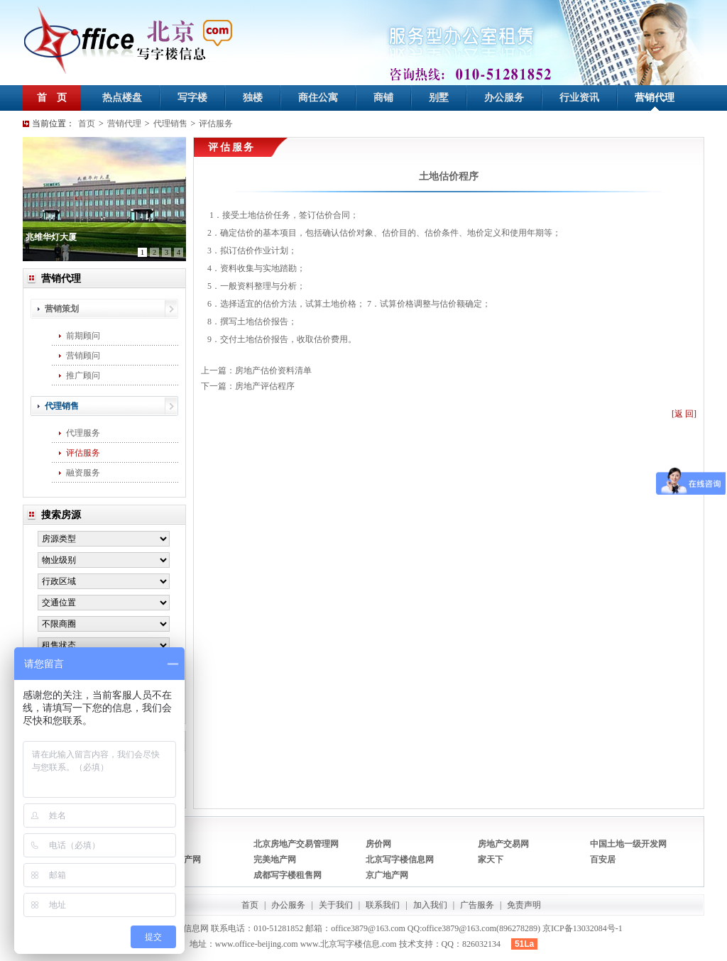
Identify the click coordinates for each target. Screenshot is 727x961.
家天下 (490, 859)
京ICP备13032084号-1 (582, 928)
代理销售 (170, 123)
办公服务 (504, 97)
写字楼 (192, 97)
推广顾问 (83, 375)
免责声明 (524, 905)
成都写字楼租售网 (287, 875)
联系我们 (383, 905)
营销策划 (62, 309)
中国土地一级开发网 (628, 844)
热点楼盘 (122, 97)
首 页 (52, 97)
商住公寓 (318, 97)
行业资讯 (579, 97)
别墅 (439, 97)
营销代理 (654, 97)
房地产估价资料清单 (273, 370)
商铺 (383, 97)
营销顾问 (83, 356)
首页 (86, 123)
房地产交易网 (503, 844)
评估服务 (216, 123)
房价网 (378, 844)
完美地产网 (274, 859)
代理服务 (83, 433)
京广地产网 (387, 875)
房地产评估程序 (265, 386)
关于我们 (336, 905)
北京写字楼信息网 (400, 859)
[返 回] (684, 414)
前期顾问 (83, 336)
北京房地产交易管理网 (296, 844)
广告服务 (477, 905)
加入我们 (430, 905)
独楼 (253, 97)
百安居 (603, 859)
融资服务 (83, 473)
